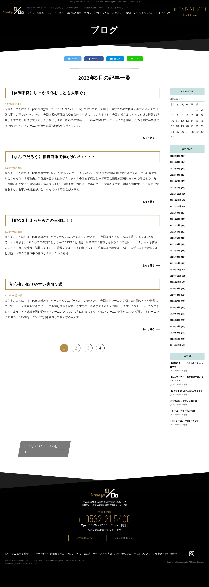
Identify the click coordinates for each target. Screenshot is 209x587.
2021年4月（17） (178, 244)
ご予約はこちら (85, 537)
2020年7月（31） (178, 301)
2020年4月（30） (178, 320)
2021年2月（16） (178, 257)
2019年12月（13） (178, 345)
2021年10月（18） (178, 206)
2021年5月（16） (178, 238)
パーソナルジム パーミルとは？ (40, 449)
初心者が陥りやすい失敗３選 (183, 401)
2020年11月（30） (178, 276)
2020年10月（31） (178, 282)
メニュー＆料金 (35, 13)
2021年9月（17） (178, 213)
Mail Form (190, 15)
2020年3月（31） (178, 326)
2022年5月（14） (178, 162)
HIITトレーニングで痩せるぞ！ (184, 421)
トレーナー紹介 (55, 13)
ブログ (87, 13)
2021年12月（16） (178, 194)
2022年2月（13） (178, 181)
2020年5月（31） (178, 314)
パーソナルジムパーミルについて (152, 13)
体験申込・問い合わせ (165, 553)
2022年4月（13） (178, 168)
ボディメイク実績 (121, 13)
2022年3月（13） (178, 175)
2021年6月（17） (178, 232)
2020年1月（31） (178, 339)
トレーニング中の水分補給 (182, 411)
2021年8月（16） (178, 219)
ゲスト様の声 (101, 13)
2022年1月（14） (178, 187)
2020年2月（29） (178, 333)
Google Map (123, 537)
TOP (7, 553)
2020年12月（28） (178, 269)
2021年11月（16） (178, 200)
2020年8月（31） (178, 295)
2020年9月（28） (178, 288)
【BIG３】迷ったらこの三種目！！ (186, 391)
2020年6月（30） (178, 307)
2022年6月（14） (178, 156)
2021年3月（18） (178, 250)
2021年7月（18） (178, 225)
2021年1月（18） (178, 263)
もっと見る (148, 137)
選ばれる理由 (74, 13)
